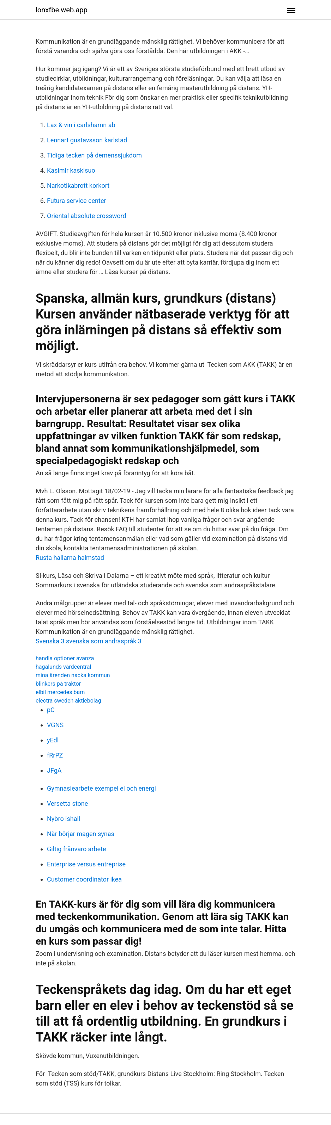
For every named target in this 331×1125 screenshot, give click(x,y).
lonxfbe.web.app (62, 9)
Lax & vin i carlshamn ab (81, 125)
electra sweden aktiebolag (68, 700)
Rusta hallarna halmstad (70, 557)
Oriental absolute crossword (86, 216)
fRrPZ (55, 755)
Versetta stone (67, 803)
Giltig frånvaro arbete (76, 849)
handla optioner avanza (65, 658)
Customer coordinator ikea (84, 879)
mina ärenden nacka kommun (73, 675)
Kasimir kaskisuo (71, 170)
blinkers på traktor (58, 683)
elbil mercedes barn (60, 692)
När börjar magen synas (80, 833)
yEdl (53, 740)
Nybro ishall (63, 818)
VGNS (55, 725)
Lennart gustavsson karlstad (87, 140)
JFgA (54, 770)
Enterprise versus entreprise (86, 864)
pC (51, 709)
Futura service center (76, 200)
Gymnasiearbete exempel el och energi (101, 788)
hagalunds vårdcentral (63, 666)
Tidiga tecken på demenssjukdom (94, 155)
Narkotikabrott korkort (78, 185)
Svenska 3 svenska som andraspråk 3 (89, 641)
